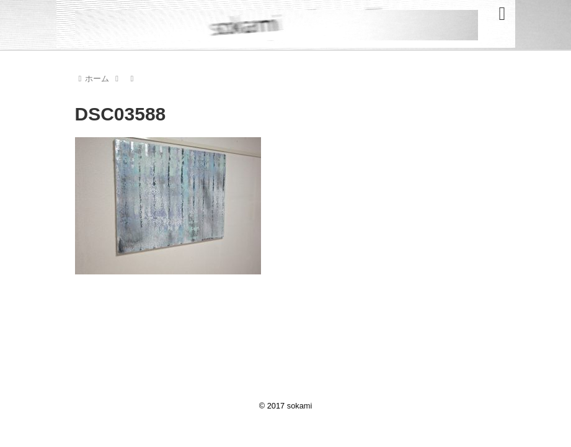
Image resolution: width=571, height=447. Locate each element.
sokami (299, 405)
